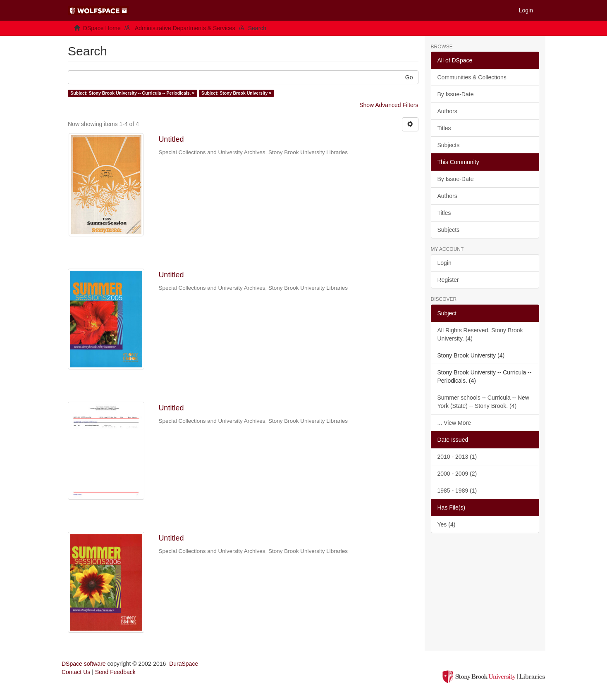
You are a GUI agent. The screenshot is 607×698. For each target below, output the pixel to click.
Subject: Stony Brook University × (236, 93)
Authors (447, 111)
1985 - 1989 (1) (457, 490)
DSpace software (84, 663)
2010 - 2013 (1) (457, 456)
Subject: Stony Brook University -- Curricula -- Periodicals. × (132, 93)
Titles (444, 128)
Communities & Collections (472, 77)
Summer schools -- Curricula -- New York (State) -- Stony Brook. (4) (483, 401)
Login (444, 263)
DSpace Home (102, 28)
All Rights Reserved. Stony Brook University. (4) (480, 334)
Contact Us (76, 672)
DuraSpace (183, 663)
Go (409, 77)
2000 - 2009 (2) (457, 473)
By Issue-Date (455, 94)
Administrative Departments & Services (185, 28)
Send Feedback (115, 672)
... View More (454, 422)
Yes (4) (446, 524)
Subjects (448, 145)
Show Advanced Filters (388, 105)
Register (448, 279)
